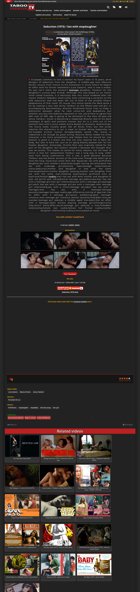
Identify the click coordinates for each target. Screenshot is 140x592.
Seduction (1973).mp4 (70, 287)
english (71, 219)
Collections (70, 561)
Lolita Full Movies (43, 412)
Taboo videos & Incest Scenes (17, 13)
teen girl (56, 402)
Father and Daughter (59, 5)
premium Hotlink (80, 296)
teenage (74, 85)
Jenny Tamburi (38, 386)
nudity (52, 171)
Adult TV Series (68, 9)
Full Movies (34, 13)
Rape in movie (30, 412)
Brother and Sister (77, 5)
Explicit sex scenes (40, 9)
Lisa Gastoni (12, 386)
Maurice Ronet (25, 386)
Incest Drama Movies (15, 412)
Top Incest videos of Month (70, 555)
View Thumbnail (70, 268)
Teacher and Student (95, 5)
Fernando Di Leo (14, 394)
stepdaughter (23, 402)
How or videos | (123, 1)
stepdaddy (34, 402)
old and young (45, 402)
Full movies (54, 9)
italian (77, 219)
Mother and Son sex (41, 5)
